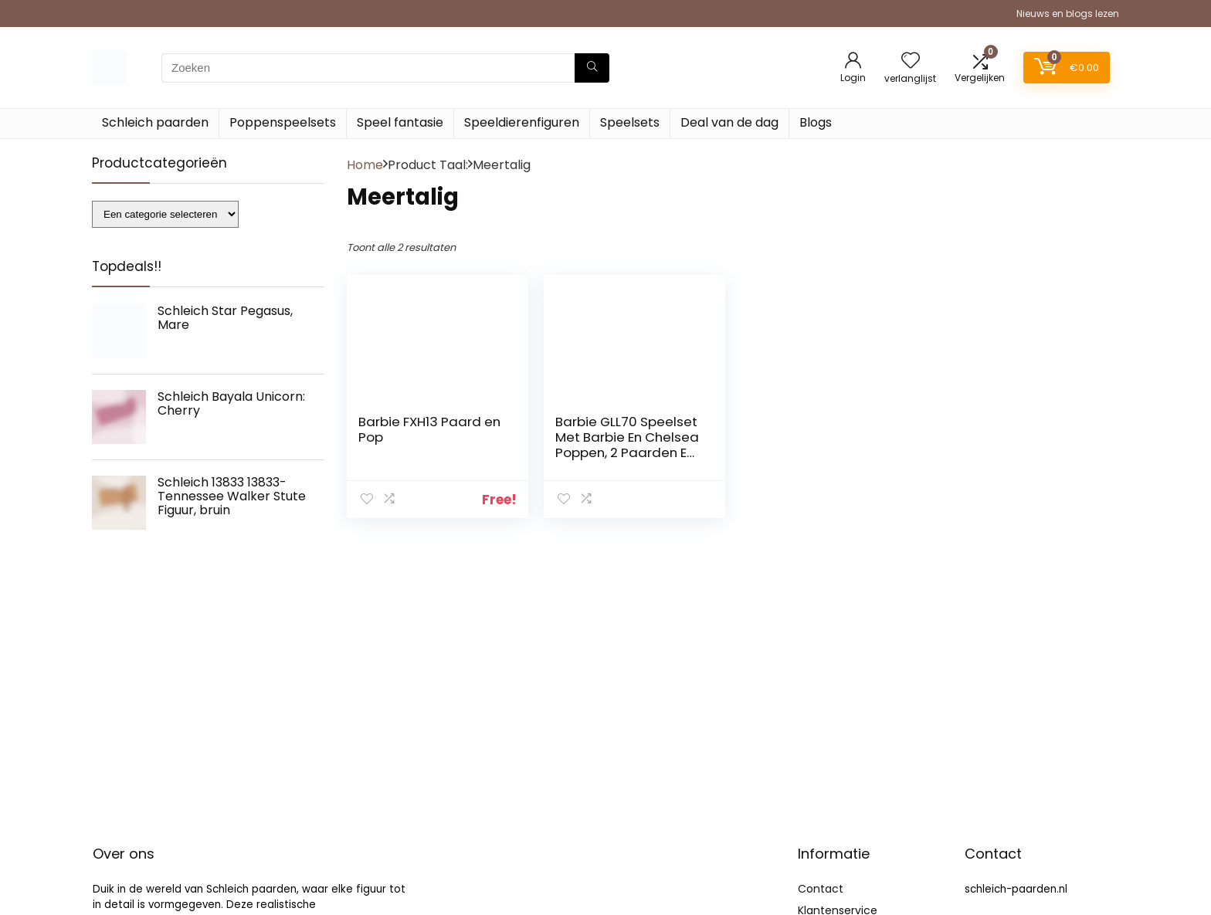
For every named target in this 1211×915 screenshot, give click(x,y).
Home (365, 165)
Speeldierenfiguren (521, 122)
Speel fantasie (400, 122)
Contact (820, 888)
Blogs (815, 122)
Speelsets (630, 122)
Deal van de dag (729, 122)
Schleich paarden (155, 122)
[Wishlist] (910, 61)
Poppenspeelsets (282, 122)
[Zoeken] (592, 68)
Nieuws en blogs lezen (1067, 13)
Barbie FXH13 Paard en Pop (429, 429)
